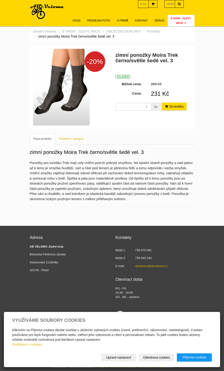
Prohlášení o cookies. (27, 344)
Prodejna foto (98, 20)
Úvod (77, 20)
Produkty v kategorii (71, 138)
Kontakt (141, 20)
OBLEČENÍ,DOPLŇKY (123, 31)
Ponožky (153, 31)
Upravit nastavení (118, 357)
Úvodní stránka (44, 31)
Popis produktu (42, 138)
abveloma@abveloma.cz (151, 266)
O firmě (122, 20)
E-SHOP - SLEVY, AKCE (181, 20)
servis (159, 20)
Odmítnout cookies (156, 357)
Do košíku (174, 106)
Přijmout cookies (194, 357)
